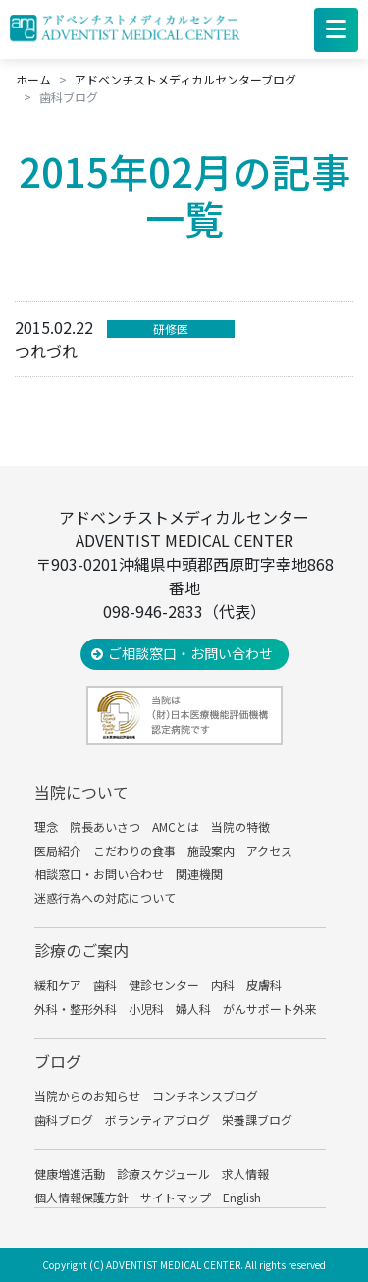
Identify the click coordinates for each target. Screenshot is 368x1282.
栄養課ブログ (257, 1119)
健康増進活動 (69, 1173)
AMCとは (175, 826)
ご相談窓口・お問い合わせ (190, 653)
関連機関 (199, 873)
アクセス (269, 850)
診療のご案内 (81, 950)
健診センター (164, 984)
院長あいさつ (105, 826)
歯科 (105, 984)
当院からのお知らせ (87, 1095)
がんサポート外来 (270, 1008)
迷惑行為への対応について (105, 897)
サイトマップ (175, 1197)
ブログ (57, 1061)
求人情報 (245, 1173)
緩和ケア (57, 984)
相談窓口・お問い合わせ (99, 873)
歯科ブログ (63, 1119)
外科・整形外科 (75, 1008)
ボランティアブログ (157, 1119)
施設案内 (211, 850)
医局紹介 (57, 850)
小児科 (146, 1008)
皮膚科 (264, 984)
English (242, 1197)
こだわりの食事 (134, 850)
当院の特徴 (240, 826)
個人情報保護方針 (81, 1197)
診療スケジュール (163, 1173)
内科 (223, 984)
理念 (46, 826)
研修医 (170, 328)
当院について (81, 792)
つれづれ (46, 350)
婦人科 (193, 1008)
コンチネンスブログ (205, 1095)
